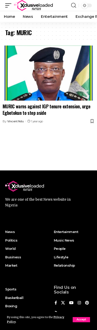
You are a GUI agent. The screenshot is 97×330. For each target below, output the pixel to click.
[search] (73, 5)
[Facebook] (56, 303)
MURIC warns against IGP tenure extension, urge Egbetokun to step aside (46, 109)
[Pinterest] (87, 303)
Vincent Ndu (15, 121)
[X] (63, 303)
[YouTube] (71, 303)
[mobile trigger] (9, 5)
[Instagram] (79, 303)
